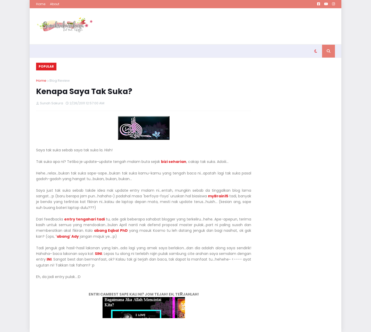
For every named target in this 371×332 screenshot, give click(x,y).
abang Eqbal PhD (111, 230)
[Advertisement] (241, 26)
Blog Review (59, 80)
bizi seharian (173, 161)
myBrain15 (218, 196)
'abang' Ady (67, 236)
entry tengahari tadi (84, 219)
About (54, 4)
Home (40, 4)
